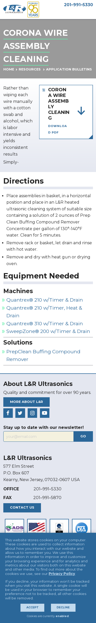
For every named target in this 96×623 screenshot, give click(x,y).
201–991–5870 (47, 497)
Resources (30, 69)
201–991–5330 (78, 4)
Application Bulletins (69, 69)
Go (83, 436)
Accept (32, 607)
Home (8, 69)
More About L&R (26, 402)
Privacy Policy (62, 574)
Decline (63, 607)
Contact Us (22, 507)
